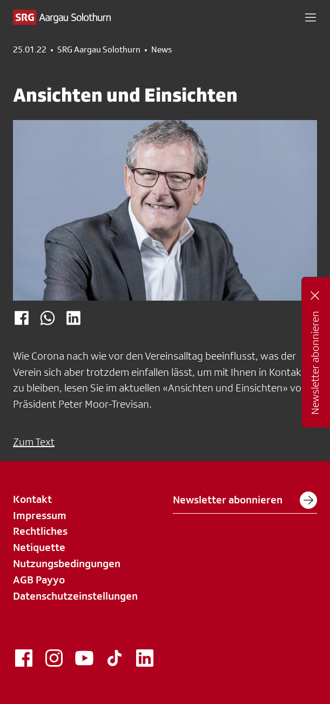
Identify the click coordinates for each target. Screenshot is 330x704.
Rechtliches (40, 531)
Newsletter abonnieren (245, 500)
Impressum (39, 515)
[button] (310, 17)
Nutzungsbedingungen (66, 563)
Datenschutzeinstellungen (75, 596)
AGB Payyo (39, 580)
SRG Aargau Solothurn (98, 50)
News (161, 50)
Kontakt (32, 499)
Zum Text (34, 442)
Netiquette (39, 547)
